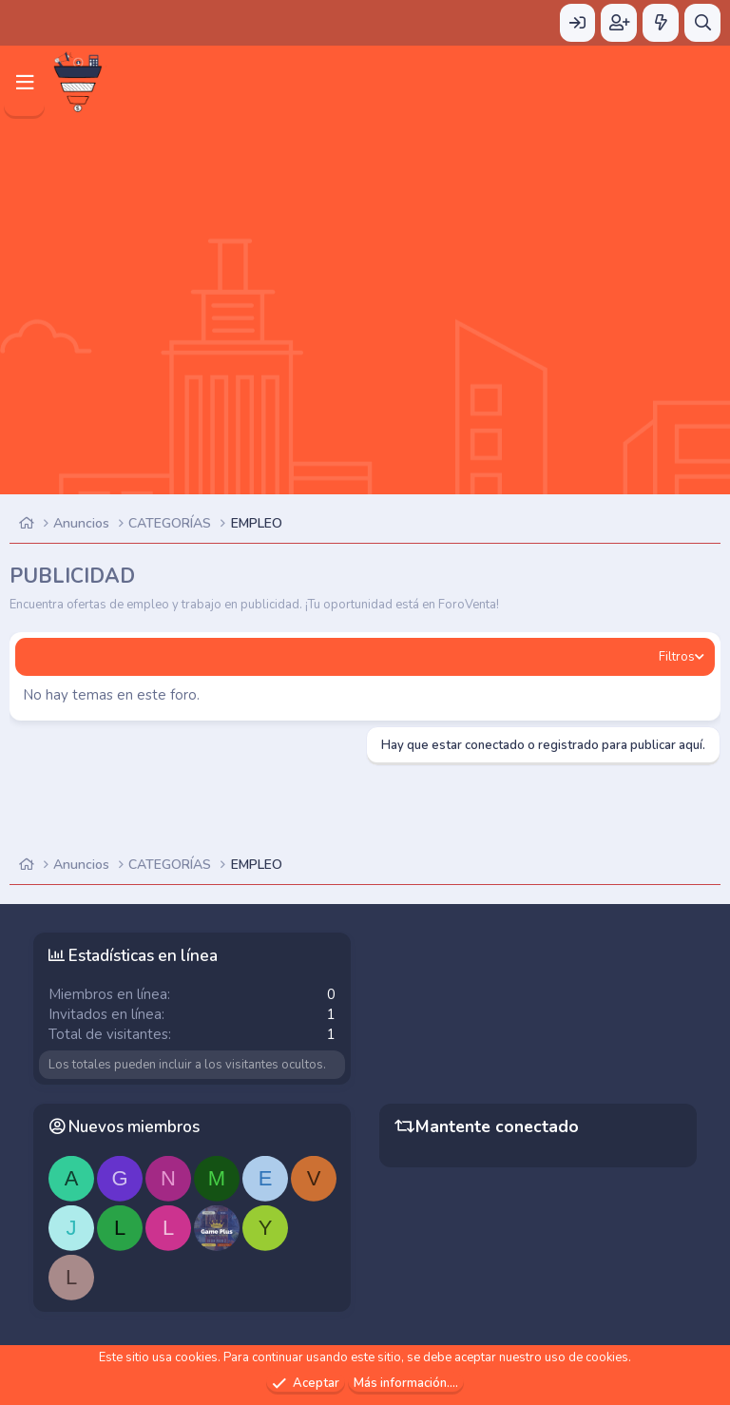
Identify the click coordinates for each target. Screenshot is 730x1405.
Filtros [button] (677, 656)
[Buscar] (702, 23)
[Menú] (24, 82)
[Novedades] (661, 23)
